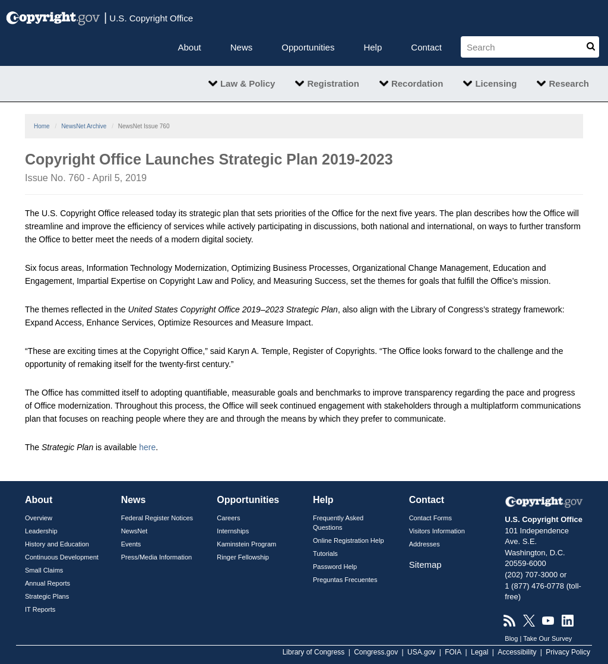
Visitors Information (437, 531)
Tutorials (325, 553)
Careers (228, 517)
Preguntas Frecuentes (345, 579)
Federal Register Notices (157, 517)
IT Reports (40, 609)
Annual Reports (47, 583)
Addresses (424, 544)
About (189, 47)
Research (569, 83)
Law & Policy (248, 83)
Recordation (417, 83)
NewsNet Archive (83, 126)
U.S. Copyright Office (148, 17)
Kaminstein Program (246, 544)
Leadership (41, 531)
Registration (333, 83)
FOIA (453, 652)
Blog (511, 638)
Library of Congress (314, 652)
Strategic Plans (47, 596)
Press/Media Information (156, 557)
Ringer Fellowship (243, 557)
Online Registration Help (348, 540)
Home (42, 126)
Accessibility (517, 652)
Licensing (496, 83)
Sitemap (425, 564)
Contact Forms (430, 517)
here (147, 447)
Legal (479, 652)
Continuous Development (62, 557)
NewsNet (134, 531)
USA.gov (421, 652)
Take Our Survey (547, 638)
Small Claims (44, 570)
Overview (38, 517)
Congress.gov (376, 652)
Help (372, 47)
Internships (233, 531)
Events (131, 544)
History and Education (57, 544)
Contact (426, 47)
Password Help (335, 566)
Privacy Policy (568, 652)
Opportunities (307, 47)
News (241, 47)
